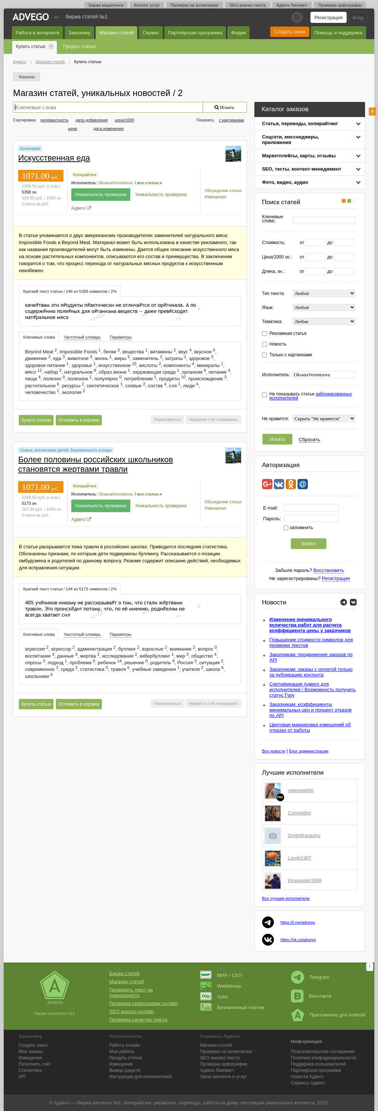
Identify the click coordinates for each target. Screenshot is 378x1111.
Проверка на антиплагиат (195, 5)
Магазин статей (116, 32)
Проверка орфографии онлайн (143, 1003)
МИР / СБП (221, 975)
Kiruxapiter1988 (305, 880)
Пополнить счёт (34, 1064)
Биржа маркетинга (106, 5)
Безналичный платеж (232, 1007)
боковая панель (372, 111)
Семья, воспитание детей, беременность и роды (65, 450)
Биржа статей (124, 973)
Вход (358, 17)
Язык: (268, 308)
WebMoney (220, 986)
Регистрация (329, 17)
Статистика (30, 1070)
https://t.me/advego (298, 922)
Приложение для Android (328, 1015)
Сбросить (309, 439)
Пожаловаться (167, 419)
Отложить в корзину (78, 420)
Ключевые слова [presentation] (39, 337)
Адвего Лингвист (292, 5)
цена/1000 (124, 120)
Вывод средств (124, 1070)
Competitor (300, 813)
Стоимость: (273, 243)
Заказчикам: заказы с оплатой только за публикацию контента (311, 672)
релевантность (55, 120)
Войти (308, 543)
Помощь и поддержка (338, 32)
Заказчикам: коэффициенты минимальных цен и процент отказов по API (310, 710)
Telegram (310, 977)
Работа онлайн (124, 1045)
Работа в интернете (37, 32)
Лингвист (217, 1070)
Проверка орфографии (339, 5)
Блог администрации (309, 751)
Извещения (215, 197)
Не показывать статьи (310, 396)
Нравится (198, 419)
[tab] (70, 291)
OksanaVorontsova (115, 183)
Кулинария (30, 148)
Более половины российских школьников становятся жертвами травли (95, 464)
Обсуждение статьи (223, 190)
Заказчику (79, 32)
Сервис (150, 32)
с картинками (231, 120)
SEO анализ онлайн (131, 1011)
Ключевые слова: (272, 219)
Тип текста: (273, 294)
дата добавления (92, 120)
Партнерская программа (316, 1070)
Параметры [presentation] (120, 337)
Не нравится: (275, 419)
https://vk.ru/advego (298, 939)
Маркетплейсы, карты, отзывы (299, 155)
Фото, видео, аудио (285, 182)
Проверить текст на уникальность (131, 992)
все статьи (147, 183)
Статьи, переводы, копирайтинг (300, 123)
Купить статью (30, 46)
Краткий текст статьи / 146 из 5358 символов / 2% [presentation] (70, 291)
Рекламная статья (288, 334)
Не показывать (224, 419)
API (21, 1076)
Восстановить (328, 570)
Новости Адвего (307, 1076)
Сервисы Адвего (308, 1083)
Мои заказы (30, 1051)
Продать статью (79, 46)
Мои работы (121, 1051)
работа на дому (220, 1102)
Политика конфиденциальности (323, 1057)
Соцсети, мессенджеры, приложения (290, 139)
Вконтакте (311, 996)
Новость (277, 344)
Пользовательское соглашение (323, 1051)
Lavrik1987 (300, 858)
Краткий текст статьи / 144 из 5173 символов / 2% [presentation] (70, 589)
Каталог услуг (147, 5)
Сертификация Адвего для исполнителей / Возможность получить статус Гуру (312, 689)
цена (72, 128)
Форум (238, 32)
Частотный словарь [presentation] (82, 337)
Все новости (273, 751)
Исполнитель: (276, 375)
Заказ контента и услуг (223, 1076)
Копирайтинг (85, 174)
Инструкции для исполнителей (140, 1076)
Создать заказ (289, 31)
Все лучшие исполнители (286, 898)
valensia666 (300, 790)
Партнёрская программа (195, 32)
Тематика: (272, 322)
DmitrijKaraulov (304, 835)
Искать (277, 439)
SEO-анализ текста (247, 5)
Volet (214, 996)
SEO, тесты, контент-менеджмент (301, 169)
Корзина (26, 77)
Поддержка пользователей (318, 1064)
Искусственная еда (54, 157)
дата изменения (108, 128)
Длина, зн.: (273, 272)
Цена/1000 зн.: (277, 257)
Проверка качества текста (138, 1019)
